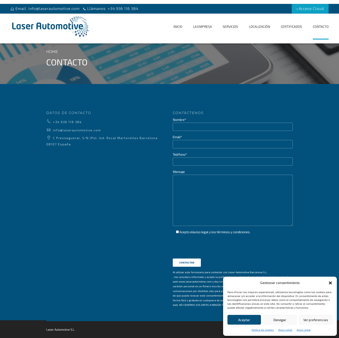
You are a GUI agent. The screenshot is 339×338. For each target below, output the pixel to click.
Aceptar (244, 320)
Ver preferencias (315, 320)
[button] (330, 283)
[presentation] (205, 256)
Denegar (279, 320)
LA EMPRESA (202, 27)
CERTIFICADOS (291, 27)
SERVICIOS (230, 27)
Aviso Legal (285, 329)
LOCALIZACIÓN (259, 27)
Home (52, 51)
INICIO (177, 27)
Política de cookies (263, 329)
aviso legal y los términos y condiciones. (221, 232)
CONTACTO (321, 27)
